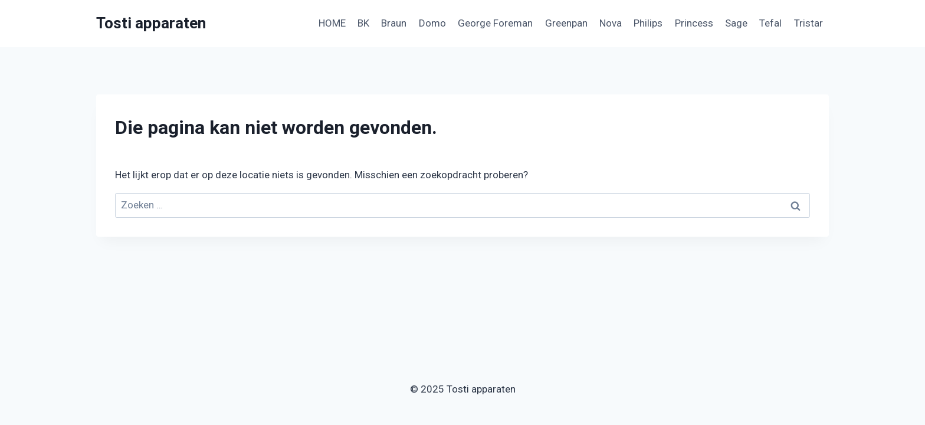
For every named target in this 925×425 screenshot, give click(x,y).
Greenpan (566, 23)
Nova (610, 23)
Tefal (770, 23)
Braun (393, 23)
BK (363, 23)
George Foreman (495, 23)
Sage (736, 23)
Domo (432, 23)
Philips (648, 23)
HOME (332, 23)
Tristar (808, 23)
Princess (694, 23)
